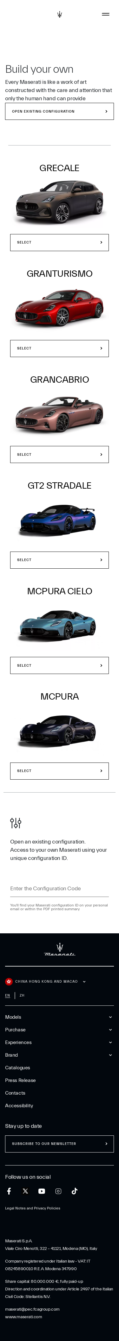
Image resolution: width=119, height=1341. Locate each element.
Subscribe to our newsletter (44, 1144)
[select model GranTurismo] (59, 308)
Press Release (20, 1080)
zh (22, 995)
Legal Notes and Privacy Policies (32, 1208)
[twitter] (25, 1191)
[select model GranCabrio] (59, 414)
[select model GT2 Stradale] (59, 520)
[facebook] (9, 1191)
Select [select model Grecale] (24, 242)
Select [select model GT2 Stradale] (24, 560)
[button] (59, 207)
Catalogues (17, 1068)
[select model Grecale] (59, 203)
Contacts (15, 1093)
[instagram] (58, 1191)
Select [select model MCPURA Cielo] (24, 666)
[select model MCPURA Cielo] (59, 626)
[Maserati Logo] (59, 14)
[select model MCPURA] (59, 731)
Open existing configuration (43, 111)
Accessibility (19, 1106)
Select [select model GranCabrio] (24, 455)
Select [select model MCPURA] (24, 771)
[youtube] (42, 1191)
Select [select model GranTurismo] (24, 348)
